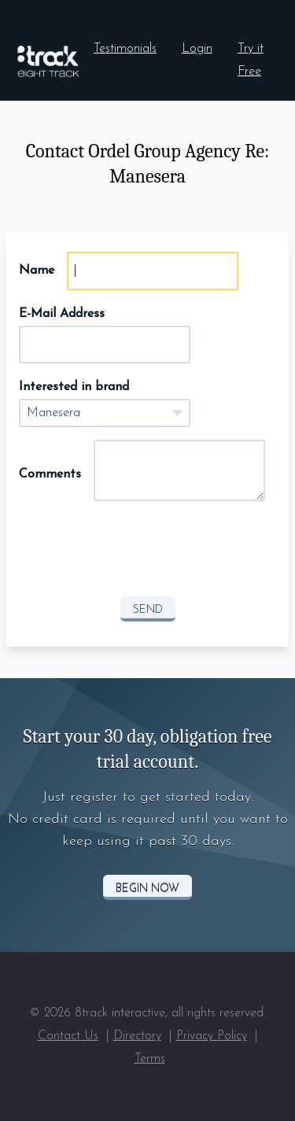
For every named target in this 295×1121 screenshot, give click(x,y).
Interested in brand (74, 387)
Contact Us (68, 1036)
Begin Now (147, 888)
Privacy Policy (211, 1036)
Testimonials (125, 48)
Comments (50, 474)
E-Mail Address (62, 314)
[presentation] (147, 553)
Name (36, 270)
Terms (150, 1059)
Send (148, 610)
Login (197, 48)
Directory (137, 1036)
